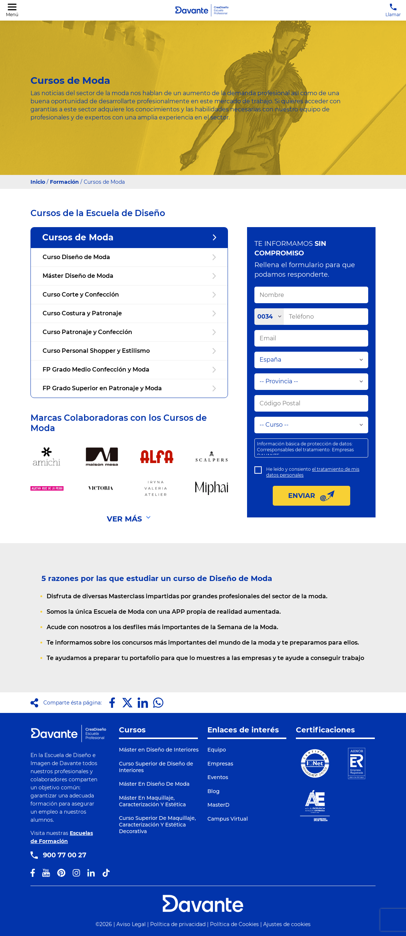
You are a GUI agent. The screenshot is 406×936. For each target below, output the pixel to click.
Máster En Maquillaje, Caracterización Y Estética (152, 801)
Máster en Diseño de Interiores (159, 749)
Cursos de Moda (129, 237)
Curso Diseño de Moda (129, 257)
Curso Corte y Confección (129, 294)
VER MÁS (124, 518)
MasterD (218, 804)
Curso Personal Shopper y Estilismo (129, 350)
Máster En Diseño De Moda (154, 784)
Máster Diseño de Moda (129, 275)
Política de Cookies (234, 924)
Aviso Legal (131, 924)
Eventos (217, 777)
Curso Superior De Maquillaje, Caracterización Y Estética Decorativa (157, 825)
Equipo (216, 749)
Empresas (220, 763)
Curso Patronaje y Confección (129, 332)
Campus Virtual (227, 818)
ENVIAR (311, 495)
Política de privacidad (178, 924)
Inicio (37, 182)
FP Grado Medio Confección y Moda (129, 369)
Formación (64, 182)
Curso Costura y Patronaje (129, 313)
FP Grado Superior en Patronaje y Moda (129, 388)
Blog (213, 791)
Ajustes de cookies (287, 924)
